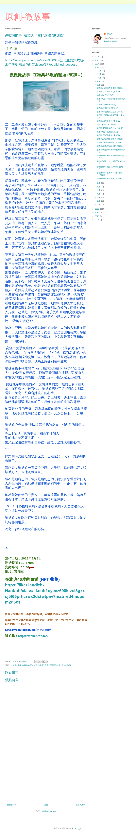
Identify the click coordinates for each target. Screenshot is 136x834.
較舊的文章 (80, 805)
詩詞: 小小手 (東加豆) (105, 95)
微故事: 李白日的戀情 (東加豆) (109, 142)
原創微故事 (66, 665)
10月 (99, 78)
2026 (97, 57)
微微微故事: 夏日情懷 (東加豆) (109, 178)
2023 (97, 67)
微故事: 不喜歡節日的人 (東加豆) (110, 128)
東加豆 (41, 665)
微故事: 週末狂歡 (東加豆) (107, 132)
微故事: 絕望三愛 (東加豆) (107, 108)
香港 (46, 665)
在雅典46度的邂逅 (29, 665)
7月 (99, 183)
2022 (97, 209)
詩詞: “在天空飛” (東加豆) (107, 124)
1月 (99, 204)
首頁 (46, 805)
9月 (99, 81)
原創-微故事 (27, 16)
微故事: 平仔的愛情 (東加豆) (108, 135)
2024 (97, 64)
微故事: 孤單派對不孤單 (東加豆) (110, 88)
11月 (99, 74)
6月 (99, 187)
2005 (97, 220)
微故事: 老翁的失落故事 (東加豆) (110, 139)
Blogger (78, 828)
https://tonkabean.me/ (33, 636)
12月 (99, 71)
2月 (99, 201)
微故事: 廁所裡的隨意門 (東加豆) (110, 146)
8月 (99, 85)
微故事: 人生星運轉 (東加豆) (108, 91)
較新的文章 (11, 805)
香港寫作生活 (54, 665)
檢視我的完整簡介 (111, 41)
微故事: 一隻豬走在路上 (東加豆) (110, 112)
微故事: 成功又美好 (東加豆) (108, 121)
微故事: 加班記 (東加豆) (106, 104)
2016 (97, 216)
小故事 (14, 665)
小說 (19, 665)
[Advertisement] (46, 773)
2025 (97, 60)
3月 (99, 197)
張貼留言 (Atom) (49, 811)
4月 (99, 194)
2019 (97, 212)
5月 (99, 190)
